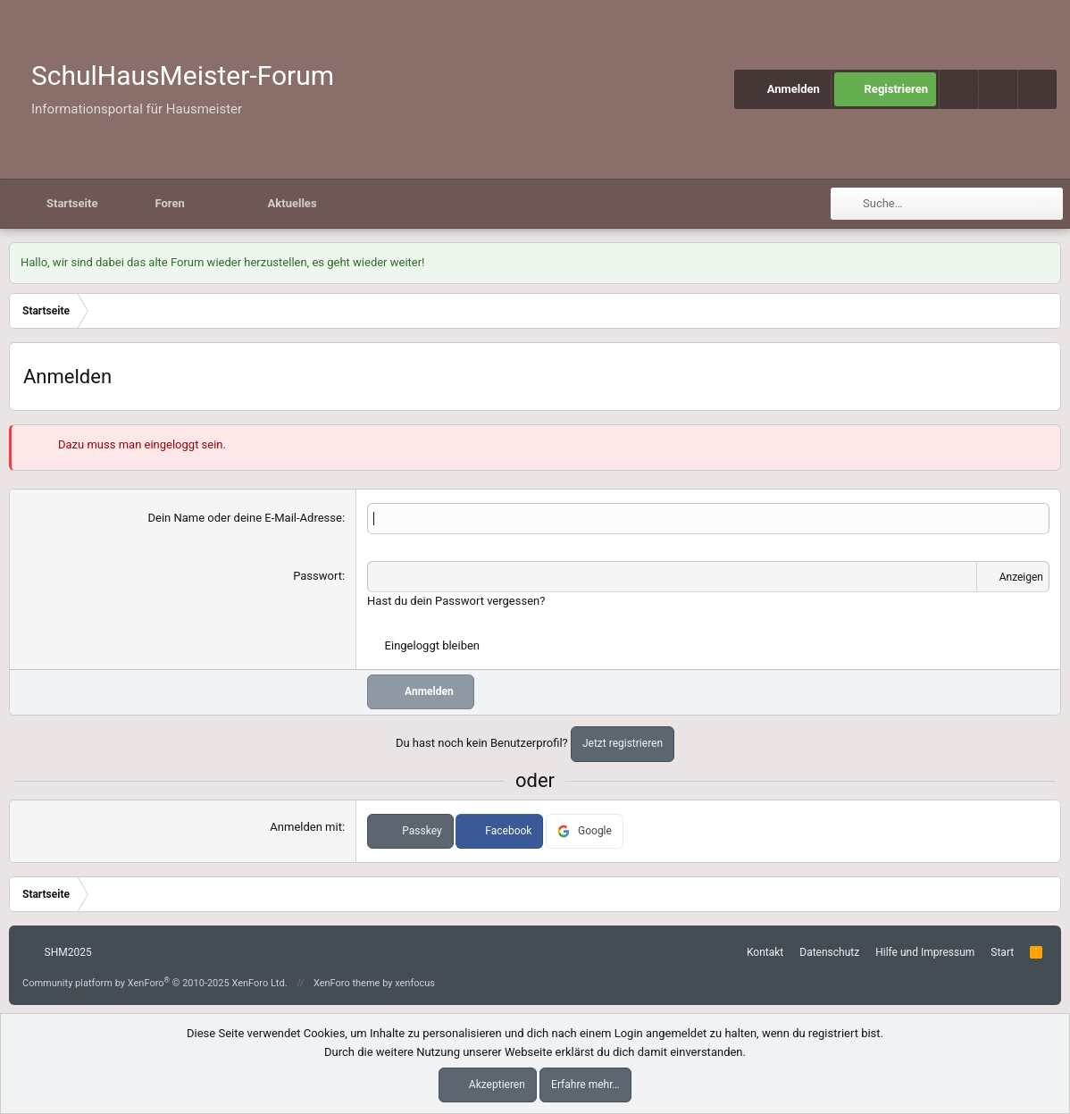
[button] (997, 89)
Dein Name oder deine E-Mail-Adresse (244, 517)
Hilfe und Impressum (924, 952)
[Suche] (1037, 89)
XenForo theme (346, 983)
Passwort (317, 575)
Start (1002, 952)
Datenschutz (829, 952)
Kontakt (765, 952)
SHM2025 (60, 952)
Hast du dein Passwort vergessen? (456, 600)
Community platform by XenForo (155, 983)
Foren (169, 203)
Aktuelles (292, 203)
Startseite (71, 203)
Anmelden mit (306, 826)
